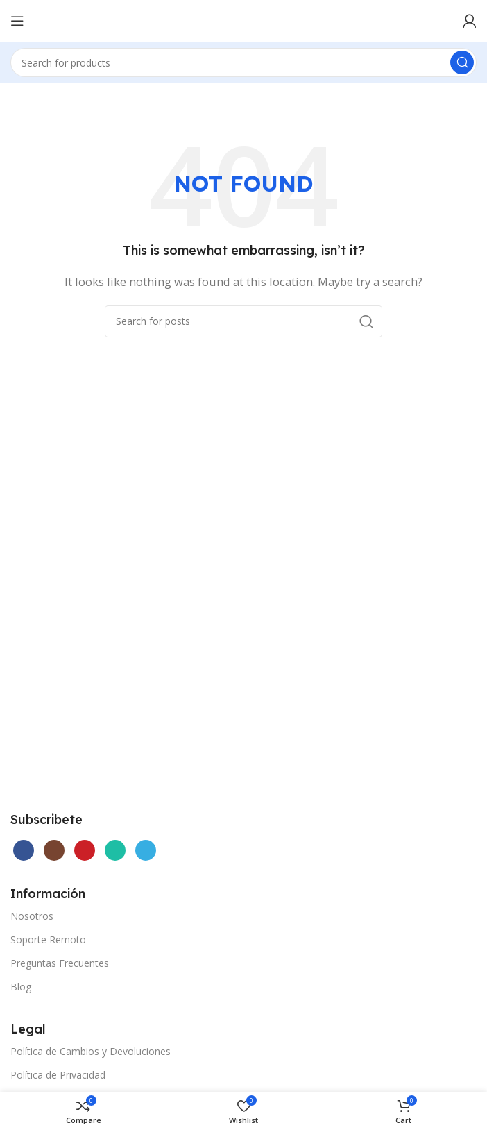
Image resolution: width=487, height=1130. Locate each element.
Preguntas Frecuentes (59, 963)
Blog (20, 986)
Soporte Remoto (48, 939)
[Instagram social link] (54, 850)
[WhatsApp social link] (115, 850)
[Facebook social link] (23, 850)
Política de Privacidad (57, 1074)
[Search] (243, 62)
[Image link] (114, 732)
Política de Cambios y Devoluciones (90, 1051)
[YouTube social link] (84, 850)
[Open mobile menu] (17, 21)
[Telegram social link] (145, 850)
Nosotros (31, 915)
